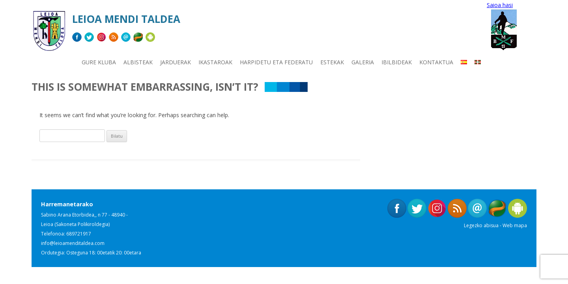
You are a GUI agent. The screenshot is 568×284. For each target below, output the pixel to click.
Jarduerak (175, 62)
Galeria (362, 62)
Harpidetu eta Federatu (276, 62)
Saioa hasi (500, 5)
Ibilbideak (396, 62)
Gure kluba (99, 62)
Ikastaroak (215, 62)
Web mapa (515, 225)
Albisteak (138, 62)
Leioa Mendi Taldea (126, 19)
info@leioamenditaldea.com (73, 243)
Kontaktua (436, 62)
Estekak (332, 62)
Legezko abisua (481, 225)
